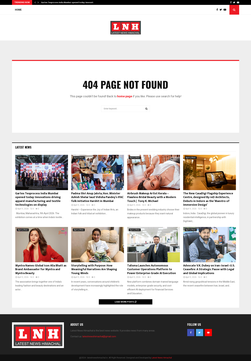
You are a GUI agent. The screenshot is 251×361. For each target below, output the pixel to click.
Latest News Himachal (162, 358)
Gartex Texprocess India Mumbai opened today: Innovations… (69, 2)
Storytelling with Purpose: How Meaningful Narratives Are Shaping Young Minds (94, 269)
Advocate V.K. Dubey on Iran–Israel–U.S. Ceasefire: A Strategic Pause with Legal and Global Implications (209, 269)
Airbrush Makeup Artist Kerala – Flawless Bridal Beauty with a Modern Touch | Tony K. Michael (151, 197)
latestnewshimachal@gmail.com (99, 336)
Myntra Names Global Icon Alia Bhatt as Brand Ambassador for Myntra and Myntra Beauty (40, 269)
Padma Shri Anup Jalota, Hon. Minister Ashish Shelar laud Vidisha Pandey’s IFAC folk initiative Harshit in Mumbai (97, 197)
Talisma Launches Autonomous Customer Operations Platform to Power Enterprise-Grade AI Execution (151, 269)
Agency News (23, 158)
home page (124, 96)
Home (18, 9)
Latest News (23, 147)
